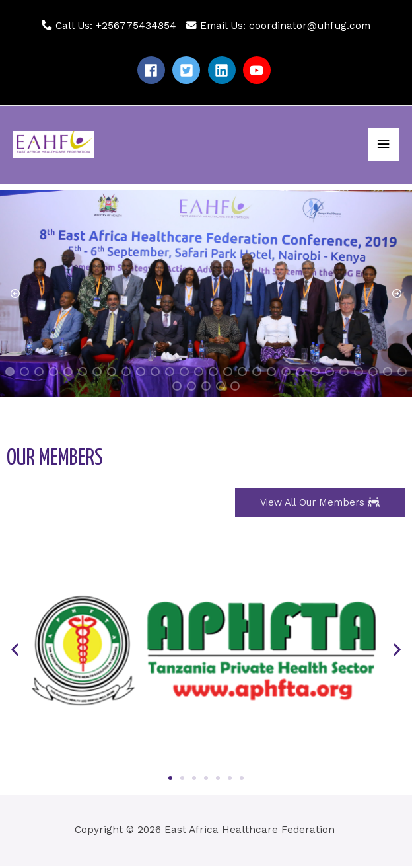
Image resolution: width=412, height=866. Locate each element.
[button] (15, 293)
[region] (206, 293)
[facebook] (153, 70)
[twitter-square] (188, 70)
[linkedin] (224, 70)
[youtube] (259, 70)
